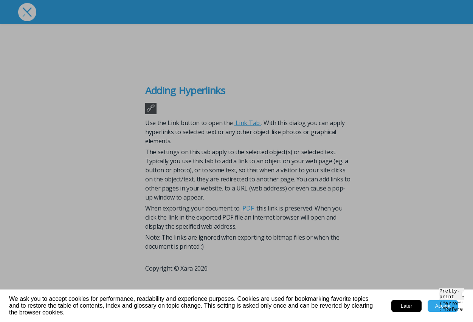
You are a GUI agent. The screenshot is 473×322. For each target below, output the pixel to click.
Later (406, 306)
